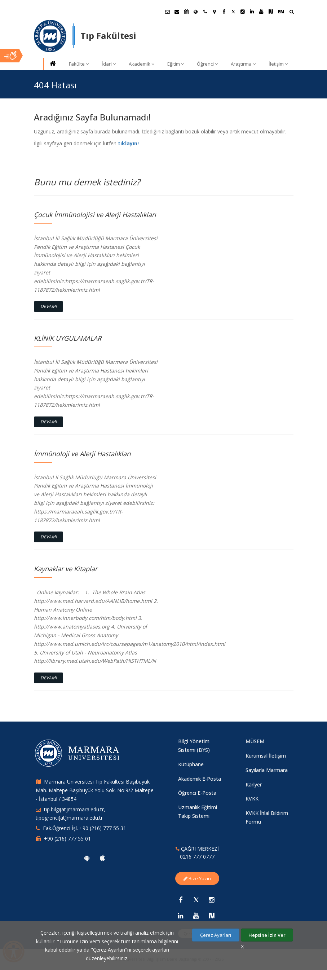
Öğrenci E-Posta (197, 792)
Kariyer (254, 784)
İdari (109, 64)
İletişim (278, 64)
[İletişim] (205, 11)
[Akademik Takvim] (186, 11)
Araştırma (243, 64)
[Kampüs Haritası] (214, 11)
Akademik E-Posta (199, 778)
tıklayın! (128, 143)
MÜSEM (255, 741)
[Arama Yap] (291, 12)
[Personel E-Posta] (177, 11)
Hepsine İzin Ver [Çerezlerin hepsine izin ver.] (267, 935)
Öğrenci (207, 64)
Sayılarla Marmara (267, 770)
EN (281, 11)
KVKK (252, 798)
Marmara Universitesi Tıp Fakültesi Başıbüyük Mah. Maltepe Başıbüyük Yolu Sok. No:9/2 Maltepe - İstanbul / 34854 (95, 790)
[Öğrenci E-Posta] (167, 11)
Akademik (141, 64)
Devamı (48, 306)
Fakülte (79, 64)
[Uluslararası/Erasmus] (195, 11)
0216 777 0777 (197, 856)
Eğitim (175, 64)
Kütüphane (191, 764)
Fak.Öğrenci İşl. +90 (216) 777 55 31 (84, 828)
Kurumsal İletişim (266, 755)
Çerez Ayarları (215, 935)
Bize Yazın (197, 878)
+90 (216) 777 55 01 (67, 838)
